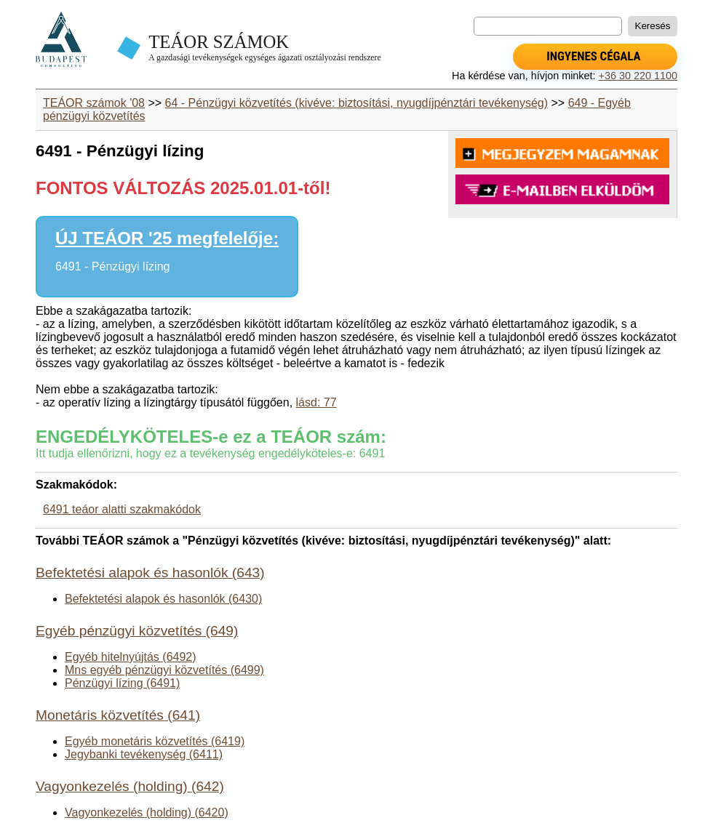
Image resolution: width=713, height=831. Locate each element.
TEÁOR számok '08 (94, 103)
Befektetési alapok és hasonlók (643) (150, 572)
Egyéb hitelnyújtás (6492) (130, 657)
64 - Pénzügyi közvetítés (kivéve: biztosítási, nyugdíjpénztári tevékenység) (356, 103)
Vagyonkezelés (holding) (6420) (146, 812)
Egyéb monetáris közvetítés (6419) (154, 741)
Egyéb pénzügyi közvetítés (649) (137, 630)
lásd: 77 (316, 402)
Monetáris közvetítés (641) (118, 715)
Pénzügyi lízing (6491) (122, 683)
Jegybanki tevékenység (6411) (144, 754)
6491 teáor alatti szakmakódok (122, 509)
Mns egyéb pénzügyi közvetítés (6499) (164, 670)
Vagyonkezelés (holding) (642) (130, 786)
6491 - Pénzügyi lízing (112, 266)
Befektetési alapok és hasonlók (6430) (163, 599)
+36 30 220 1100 (638, 75)
